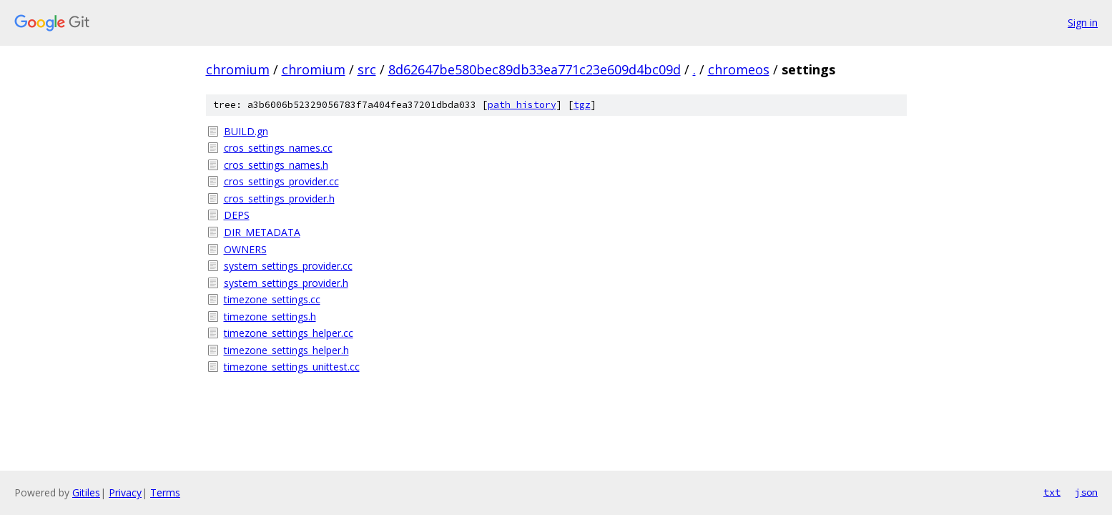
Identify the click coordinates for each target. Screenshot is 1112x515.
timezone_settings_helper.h (286, 350)
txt (1052, 492)
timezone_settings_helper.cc (288, 333)
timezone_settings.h (270, 316)
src (367, 69)
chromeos (738, 69)
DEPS (237, 215)
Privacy (125, 492)
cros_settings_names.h (276, 165)
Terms (165, 492)
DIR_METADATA (262, 232)
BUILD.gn (246, 131)
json (1086, 492)
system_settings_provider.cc (288, 266)
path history (522, 105)
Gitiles (86, 492)
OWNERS (245, 249)
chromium (238, 69)
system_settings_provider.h (286, 283)
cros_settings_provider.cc (281, 181)
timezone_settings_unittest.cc (292, 366)
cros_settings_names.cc (278, 147)
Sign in (1083, 22)
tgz (582, 105)
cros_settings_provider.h (279, 198)
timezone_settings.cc (272, 299)
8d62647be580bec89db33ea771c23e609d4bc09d (534, 69)
